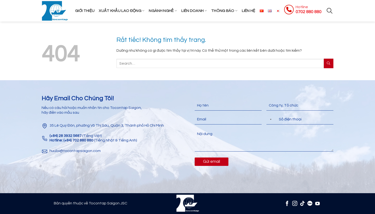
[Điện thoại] (299, 119)
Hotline (302, 7)
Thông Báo (224, 10)
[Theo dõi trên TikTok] (302, 203)
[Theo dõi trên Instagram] (294, 203)
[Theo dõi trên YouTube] (317, 203)
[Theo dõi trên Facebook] (287, 203)
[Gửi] (328, 63)
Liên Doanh (194, 10)
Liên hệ (248, 11)
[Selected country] (269, 119)
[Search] (329, 11)
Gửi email (211, 161)
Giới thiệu (84, 11)
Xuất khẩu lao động (121, 10)
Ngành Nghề (163, 10)
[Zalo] (309, 203)
